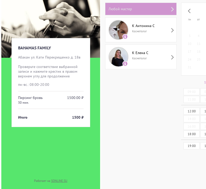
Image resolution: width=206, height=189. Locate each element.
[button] (189, 11)
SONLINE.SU (59, 181)
